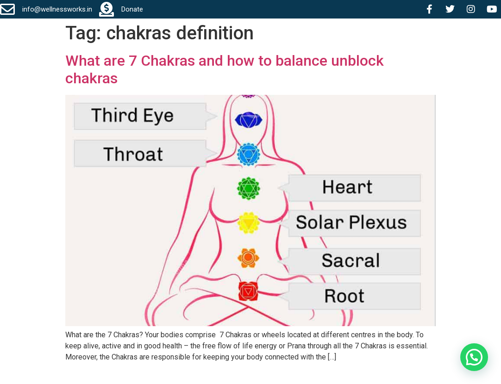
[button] (474, 357)
